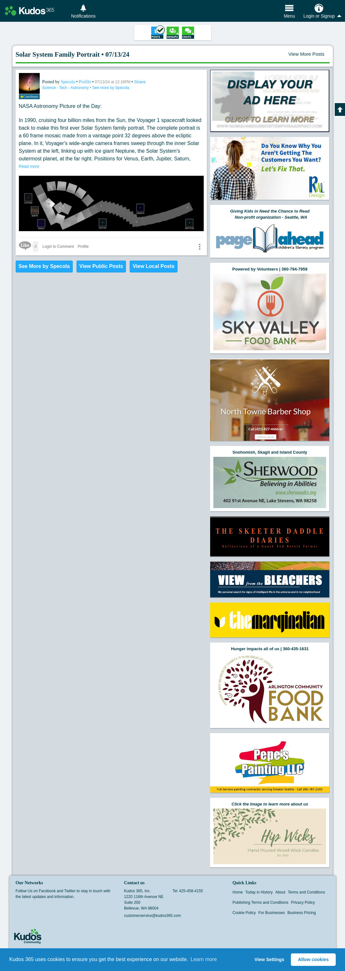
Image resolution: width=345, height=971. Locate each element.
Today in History (259, 892)
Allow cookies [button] (313, 959)
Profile (85, 81)
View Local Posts (153, 266)
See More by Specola (44, 266)
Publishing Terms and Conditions (261, 902)
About (280, 892)
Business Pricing (301, 912)
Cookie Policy (244, 912)
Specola (68, 81)
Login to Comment (58, 246)
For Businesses (272, 912)
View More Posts (306, 54)
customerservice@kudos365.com (152, 915)
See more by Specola (110, 87)
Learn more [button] (204, 959)
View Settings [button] (269, 959)
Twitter (31, 906)
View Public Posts (101, 266)
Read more (29, 166)
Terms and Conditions (306, 892)
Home (238, 892)
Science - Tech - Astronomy (66, 87)
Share (140, 81)
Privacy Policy (303, 902)
